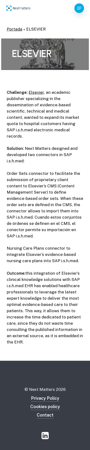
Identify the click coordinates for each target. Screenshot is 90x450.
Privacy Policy (45, 398)
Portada (14, 29)
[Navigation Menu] (79, 8)
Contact (45, 415)
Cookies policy (45, 406)
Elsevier (36, 92)
